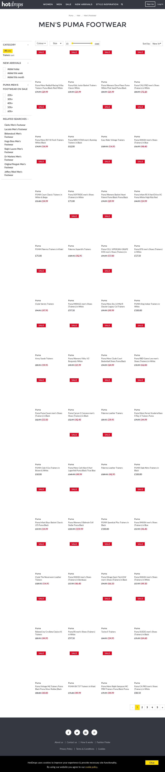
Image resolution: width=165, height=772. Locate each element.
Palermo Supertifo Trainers (79, 249)
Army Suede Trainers (44, 358)
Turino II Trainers (108, 632)
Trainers (8, 55)
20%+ (10, 95)
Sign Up (149, 4)
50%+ (10, 107)
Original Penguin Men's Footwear (15, 166)
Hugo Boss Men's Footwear (12, 143)
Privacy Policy (66, 750)
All (7, 50)
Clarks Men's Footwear (14, 125)
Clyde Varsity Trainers (44, 304)
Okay (152, 762)
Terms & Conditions (85, 750)
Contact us (72, 743)
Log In (160, 4)
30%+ (10, 99)
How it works (87, 743)
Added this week (15, 73)
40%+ (10, 103)
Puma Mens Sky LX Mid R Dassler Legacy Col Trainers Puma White (113, 306)
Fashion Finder (103, 743)
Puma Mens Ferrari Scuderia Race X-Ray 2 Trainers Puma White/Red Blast (148, 416)
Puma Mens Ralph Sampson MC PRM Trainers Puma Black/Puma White (115, 689)
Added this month (15, 77)
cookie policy (91, 767)
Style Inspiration (107, 4)
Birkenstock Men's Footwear (12, 135)
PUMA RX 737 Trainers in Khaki (81, 686)
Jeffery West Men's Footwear (13, 173)
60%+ (10, 111)
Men (59, 4)
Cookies (101, 750)
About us (59, 743)
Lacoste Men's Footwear (15, 129)
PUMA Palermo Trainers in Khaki (49, 249)
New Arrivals (83, 4)
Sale (68, 4)
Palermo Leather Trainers (112, 413)
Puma (38, 82)
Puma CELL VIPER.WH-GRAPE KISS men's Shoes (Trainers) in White (114, 252)
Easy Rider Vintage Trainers (113, 140)
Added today (13, 69)
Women (48, 4)
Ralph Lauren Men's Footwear (13, 150)
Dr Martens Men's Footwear (12, 158)
